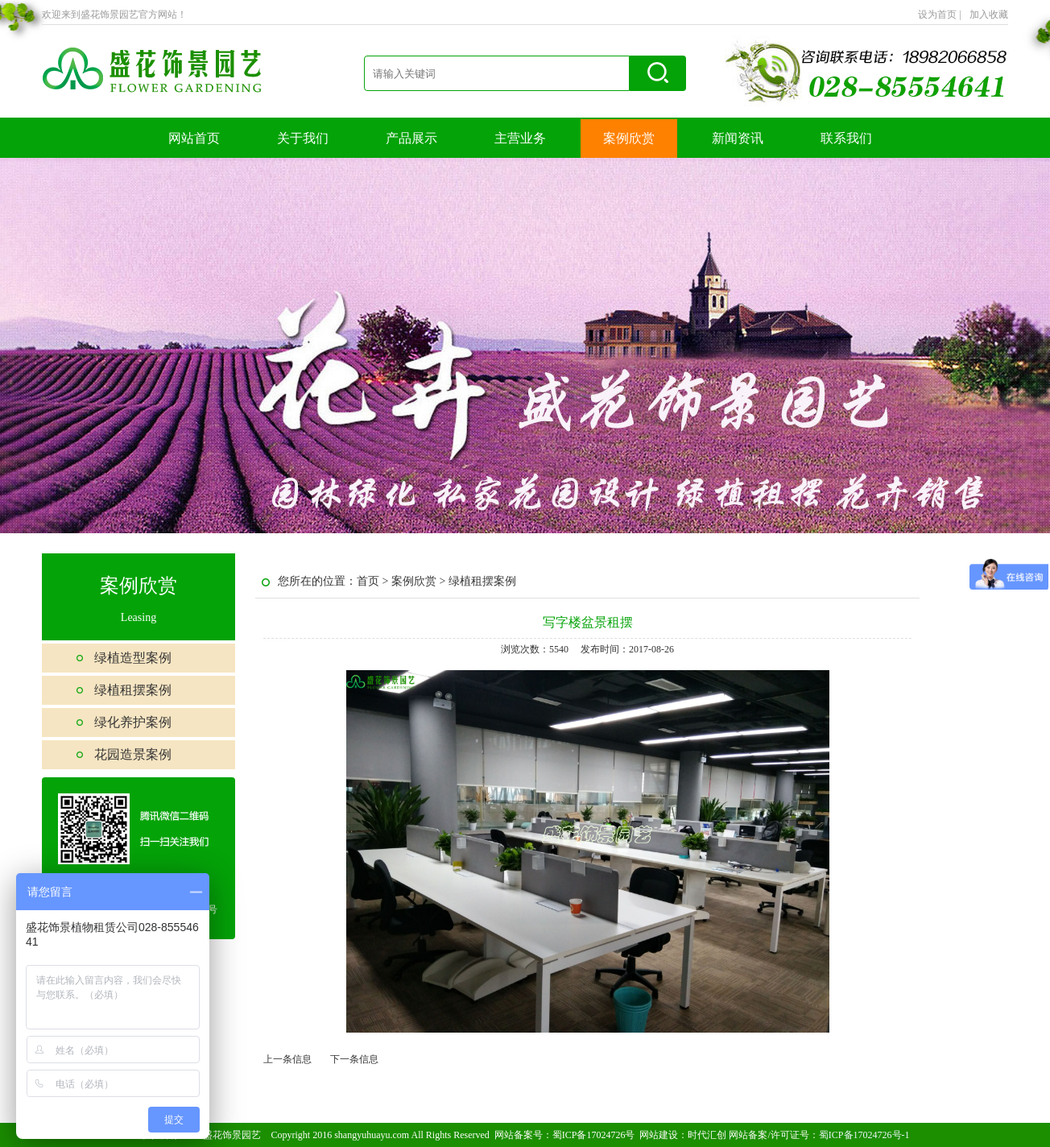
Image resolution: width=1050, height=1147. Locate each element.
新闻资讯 (737, 138)
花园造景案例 (133, 754)
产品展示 (411, 138)
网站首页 (194, 138)
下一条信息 (354, 1059)
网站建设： (663, 1135)
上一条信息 (287, 1059)
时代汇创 (707, 1135)
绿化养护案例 (133, 722)
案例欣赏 (629, 138)
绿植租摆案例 (133, 690)
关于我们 (303, 138)
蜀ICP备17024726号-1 (864, 1135)
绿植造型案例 (133, 658)
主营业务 (520, 138)
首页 (368, 581)
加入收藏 (988, 14)
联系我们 (846, 138)
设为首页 (939, 14)
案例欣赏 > (420, 581)
